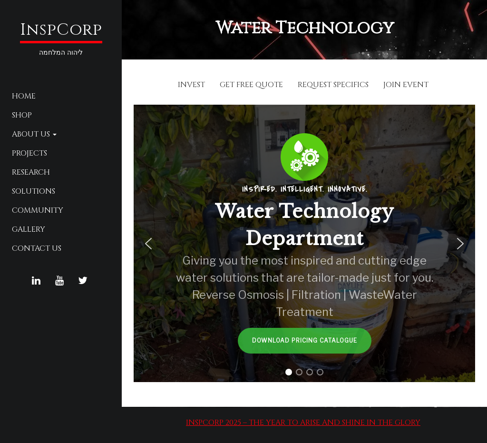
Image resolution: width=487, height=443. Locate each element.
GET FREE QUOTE (251, 84)
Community (37, 210)
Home (24, 96)
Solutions (33, 191)
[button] (148, 243)
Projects (29, 153)
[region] (304, 243)
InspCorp (61, 30)
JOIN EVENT (406, 84)
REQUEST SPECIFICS (333, 84)
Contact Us (36, 248)
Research (31, 172)
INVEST (191, 84)
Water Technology (304, 28)
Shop (22, 115)
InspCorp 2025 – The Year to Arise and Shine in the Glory (303, 422)
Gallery (28, 229)
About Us (34, 134)
